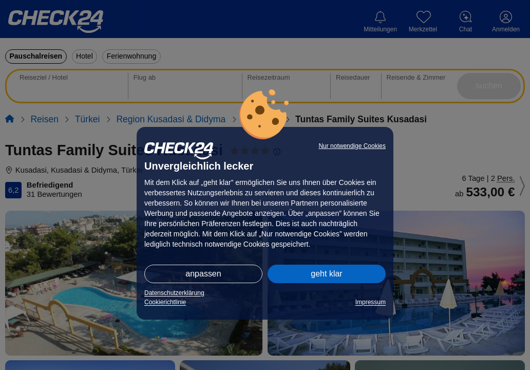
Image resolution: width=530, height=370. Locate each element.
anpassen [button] (203, 273)
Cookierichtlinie (165, 302)
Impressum (370, 302)
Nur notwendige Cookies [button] (352, 146)
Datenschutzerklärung (174, 293)
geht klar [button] (326, 273)
